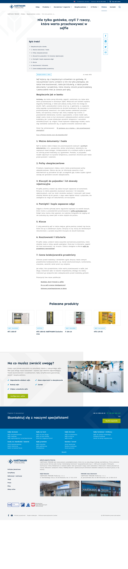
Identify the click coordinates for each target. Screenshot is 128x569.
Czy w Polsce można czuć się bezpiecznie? (52, 180)
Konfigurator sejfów (18, 445)
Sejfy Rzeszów (44, 522)
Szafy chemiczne (13, 495)
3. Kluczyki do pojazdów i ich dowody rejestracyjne (47, 101)
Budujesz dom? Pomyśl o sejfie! (52, 327)
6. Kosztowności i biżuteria (39, 110)
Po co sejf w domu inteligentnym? (53, 330)
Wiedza (104, 7)
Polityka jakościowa (14, 518)
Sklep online (11, 538)
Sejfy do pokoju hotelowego (102, 483)
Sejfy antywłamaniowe (15, 483)
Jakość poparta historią (47, 509)
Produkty (46, 7)
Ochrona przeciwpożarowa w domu (54, 334)
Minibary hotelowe (99, 485)
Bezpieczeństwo (80, 7)
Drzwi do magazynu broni (44, 487)
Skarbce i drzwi (70, 491)
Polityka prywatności (20, 564)
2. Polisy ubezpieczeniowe (39, 98)
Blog (9, 535)
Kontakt (113, 7)
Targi (9, 528)
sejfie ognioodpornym (79, 256)
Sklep (38, 7)
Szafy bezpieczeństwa (14, 493)
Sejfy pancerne (13, 376)
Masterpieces (40, 497)
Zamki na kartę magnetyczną (102, 487)
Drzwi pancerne (69, 497)
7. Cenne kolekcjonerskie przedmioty (42, 114)
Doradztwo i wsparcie (62, 7)
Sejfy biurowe (70, 481)
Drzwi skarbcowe (70, 493)
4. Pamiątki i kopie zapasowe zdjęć (42, 104)
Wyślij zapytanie (111, 470)
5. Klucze (34, 107)
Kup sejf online (116, 1)
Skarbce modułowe (71, 495)
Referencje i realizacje (15, 525)
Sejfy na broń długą (42, 483)
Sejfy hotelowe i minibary (102, 481)
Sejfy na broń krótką (42, 485)
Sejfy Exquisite (40, 493)
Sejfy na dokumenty (71, 483)
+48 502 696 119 (113, 462)
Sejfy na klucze (100, 376)
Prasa (9, 531)
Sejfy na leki (68, 487)
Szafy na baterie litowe (15, 497)
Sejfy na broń (41, 481)
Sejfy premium (41, 491)
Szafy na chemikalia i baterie (18, 491)
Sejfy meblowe (12, 485)
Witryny (40, 376)
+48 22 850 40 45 (99, 462)
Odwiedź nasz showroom (89, 522)
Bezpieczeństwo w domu (44, 119)
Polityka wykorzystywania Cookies (47, 564)
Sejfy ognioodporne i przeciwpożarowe (20, 487)
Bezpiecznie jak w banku (39, 92)
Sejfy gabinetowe (41, 495)
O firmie (94, 7)
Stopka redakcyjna (32, 564)
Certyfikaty (11, 521)
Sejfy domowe (13, 481)
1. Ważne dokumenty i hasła (40, 95)
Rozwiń (64, 501)
